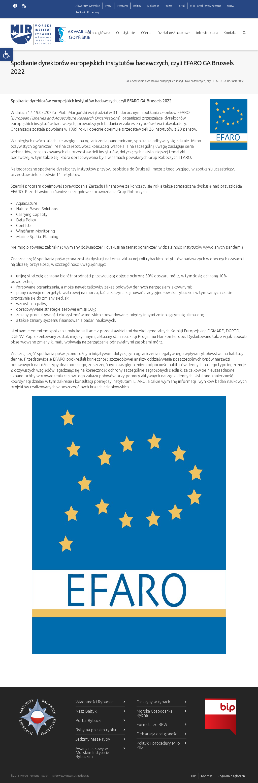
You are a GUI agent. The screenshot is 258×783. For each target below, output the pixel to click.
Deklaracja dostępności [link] (157, 734)
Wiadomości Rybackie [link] (95, 702)
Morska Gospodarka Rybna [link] (154, 713)
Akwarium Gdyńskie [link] (88, 5)
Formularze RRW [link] (152, 724)
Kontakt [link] (230, 33)
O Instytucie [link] (125, 33)
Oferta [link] (146, 33)
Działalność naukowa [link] (173, 33)
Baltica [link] (137, 5)
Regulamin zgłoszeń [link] (231, 775)
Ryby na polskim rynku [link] (96, 730)
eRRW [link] (230, 5)
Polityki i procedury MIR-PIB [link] (158, 745)
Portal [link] (181, 5)
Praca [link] (108, 5)
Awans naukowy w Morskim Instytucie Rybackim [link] (92, 752)
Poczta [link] (168, 5)
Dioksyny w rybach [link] (153, 702)
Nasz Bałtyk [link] (86, 711)
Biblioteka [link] (153, 5)
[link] (6, 54)
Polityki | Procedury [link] (87, 12)
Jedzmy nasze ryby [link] (93, 739)
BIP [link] (193, 775)
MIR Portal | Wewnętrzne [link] (205, 5)
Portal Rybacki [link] (88, 720)
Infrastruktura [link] (207, 33)
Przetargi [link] (122, 5)
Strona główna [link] (98, 33)
